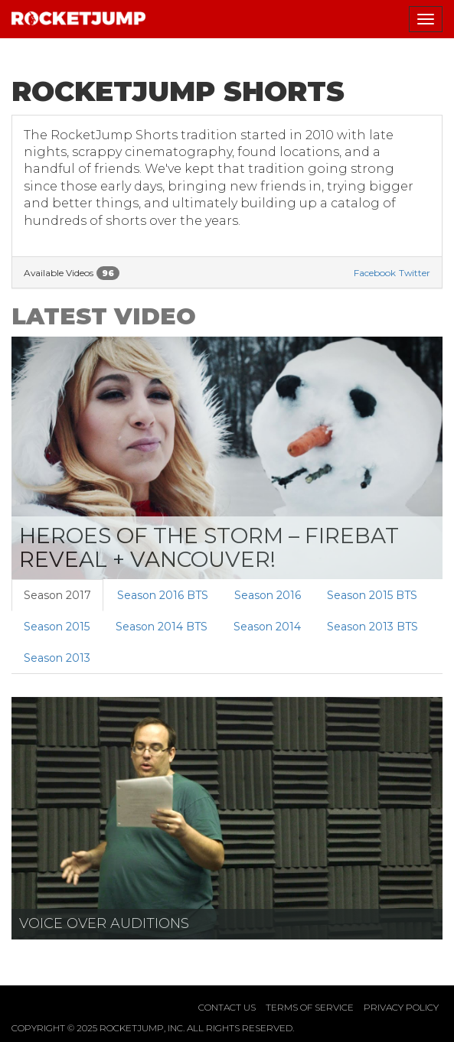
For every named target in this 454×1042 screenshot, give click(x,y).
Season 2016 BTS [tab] (162, 595)
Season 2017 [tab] (57, 595)
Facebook (375, 272)
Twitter (414, 272)
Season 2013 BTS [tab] (372, 626)
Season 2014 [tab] (267, 626)
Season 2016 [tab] (267, 595)
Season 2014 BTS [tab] (161, 626)
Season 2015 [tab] (57, 626)
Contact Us (227, 1007)
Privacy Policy (401, 1007)
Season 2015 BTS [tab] (372, 595)
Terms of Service (310, 1007)
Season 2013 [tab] (57, 658)
